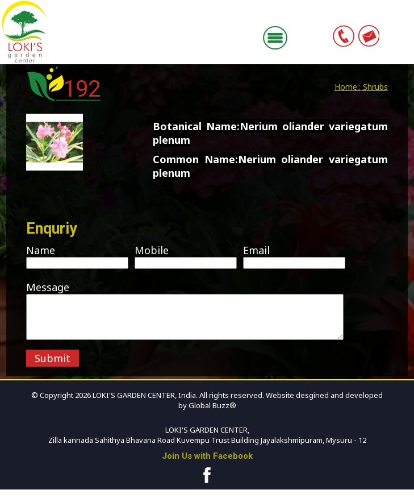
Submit (52, 367)
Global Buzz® (211, 414)
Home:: (347, 86)
